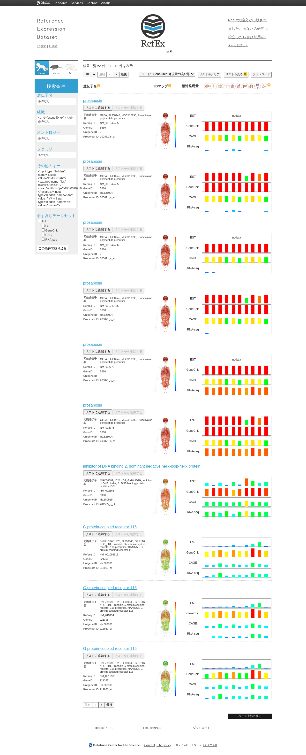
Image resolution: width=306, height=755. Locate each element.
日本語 (53, 46)
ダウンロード (261, 74)
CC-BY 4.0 (210, 745)
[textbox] (147, 51)
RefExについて (104, 728)
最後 (124, 74)
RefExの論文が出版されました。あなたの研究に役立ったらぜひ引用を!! (248, 28)
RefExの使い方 (153, 728)
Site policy (164, 745)
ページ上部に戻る (249, 716)
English (41, 46)
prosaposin (92, 101)
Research (60, 3)
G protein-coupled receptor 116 (110, 527)
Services (77, 3)
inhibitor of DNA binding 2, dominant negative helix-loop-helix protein (142, 466)
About (105, 3)
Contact (92, 3)
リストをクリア (209, 74)
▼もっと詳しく (238, 45)
